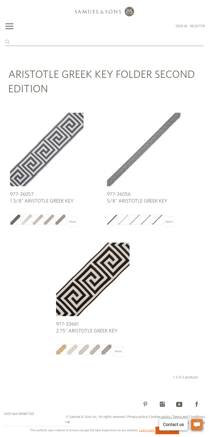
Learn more (147, 430)
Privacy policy (137, 417)
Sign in (181, 26)
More (72, 221)
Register (197, 26)
